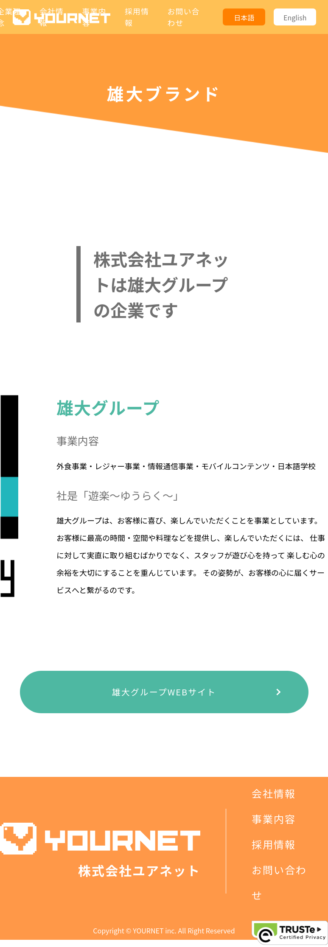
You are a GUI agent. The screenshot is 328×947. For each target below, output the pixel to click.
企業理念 (274, 767)
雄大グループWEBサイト (164, 692)
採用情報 (274, 844)
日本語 (244, 17)
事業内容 (274, 818)
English (294, 17)
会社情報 (274, 793)
